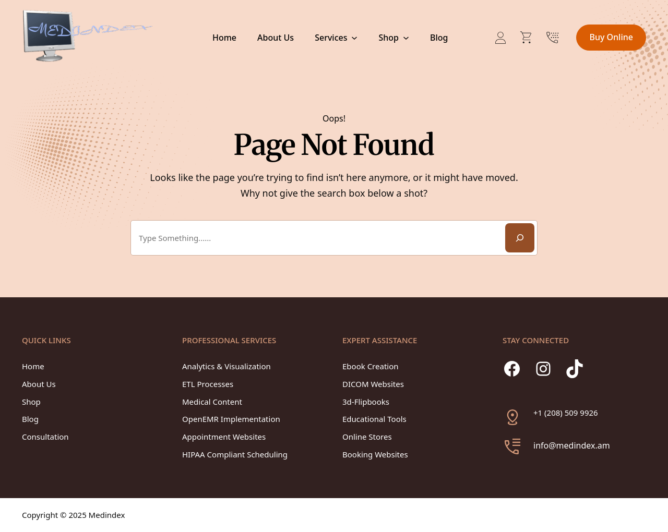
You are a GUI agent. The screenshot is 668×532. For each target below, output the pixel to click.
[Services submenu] (354, 37)
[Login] (500, 38)
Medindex (107, 515)
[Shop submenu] (405, 37)
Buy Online (611, 37)
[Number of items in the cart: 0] (527, 38)
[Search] (519, 237)
